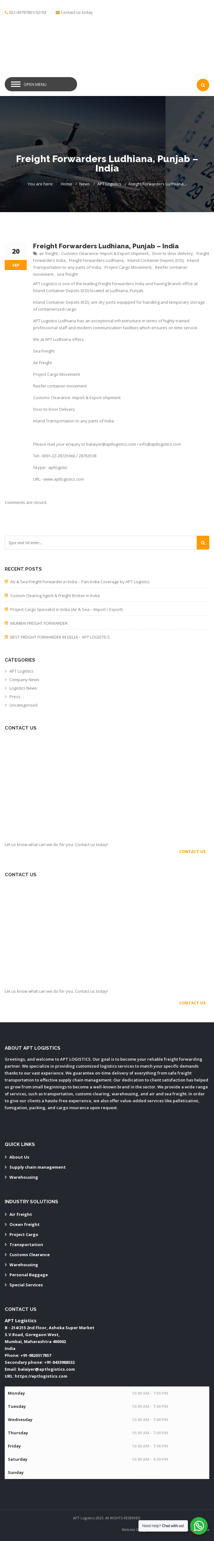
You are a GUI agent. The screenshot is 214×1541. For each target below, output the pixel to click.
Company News (24, 679)
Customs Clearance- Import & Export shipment (105, 253)
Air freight (20, 1214)
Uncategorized (23, 705)
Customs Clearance (29, 1254)
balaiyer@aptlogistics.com (46, 1369)
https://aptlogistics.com (41, 1376)
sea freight (67, 274)
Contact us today (77, 12)
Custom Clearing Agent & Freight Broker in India (55, 595)
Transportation (26, 1244)
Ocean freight (24, 1224)
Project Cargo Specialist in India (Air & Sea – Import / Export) (66, 609)
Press (14, 696)
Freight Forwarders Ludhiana (96, 260)
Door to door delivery (172, 253)
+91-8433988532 (59, 1362)
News (84, 184)
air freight (48, 253)
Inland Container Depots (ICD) (155, 260)
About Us (19, 1157)
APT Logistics (109, 184)
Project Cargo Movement (127, 267)
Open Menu (35, 84)
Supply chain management (37, 1167)
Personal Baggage (28, 1275)
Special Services (26, 1285)
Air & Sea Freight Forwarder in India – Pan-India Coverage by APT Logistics (80, 581)
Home (66, 184)
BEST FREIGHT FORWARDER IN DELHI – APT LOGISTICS (60, 637)
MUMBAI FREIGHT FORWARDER (39, 623)
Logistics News (23, 688)
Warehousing (23, 1177)
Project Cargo (23, 1234)
